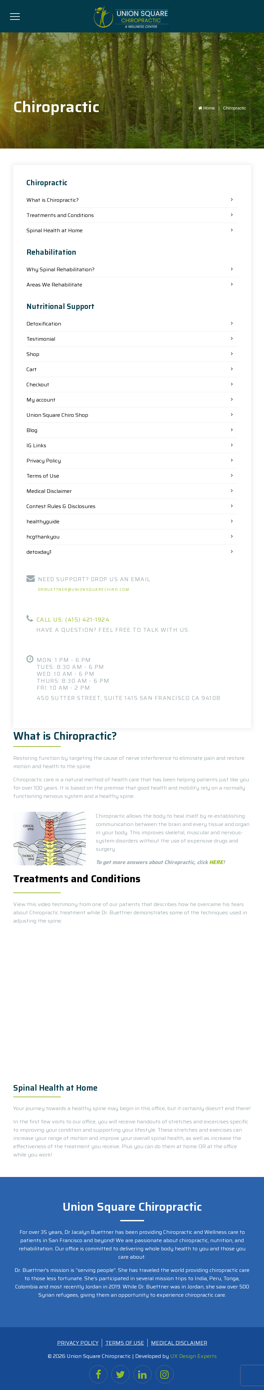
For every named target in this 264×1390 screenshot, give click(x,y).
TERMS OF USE (124, 1343)
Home (210, 108)
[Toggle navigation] (14, 15)
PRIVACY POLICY (77, 1343)
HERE (216, 862)
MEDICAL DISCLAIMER (179, 1343)
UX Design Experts (193, 1356)
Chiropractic (234, 108)
